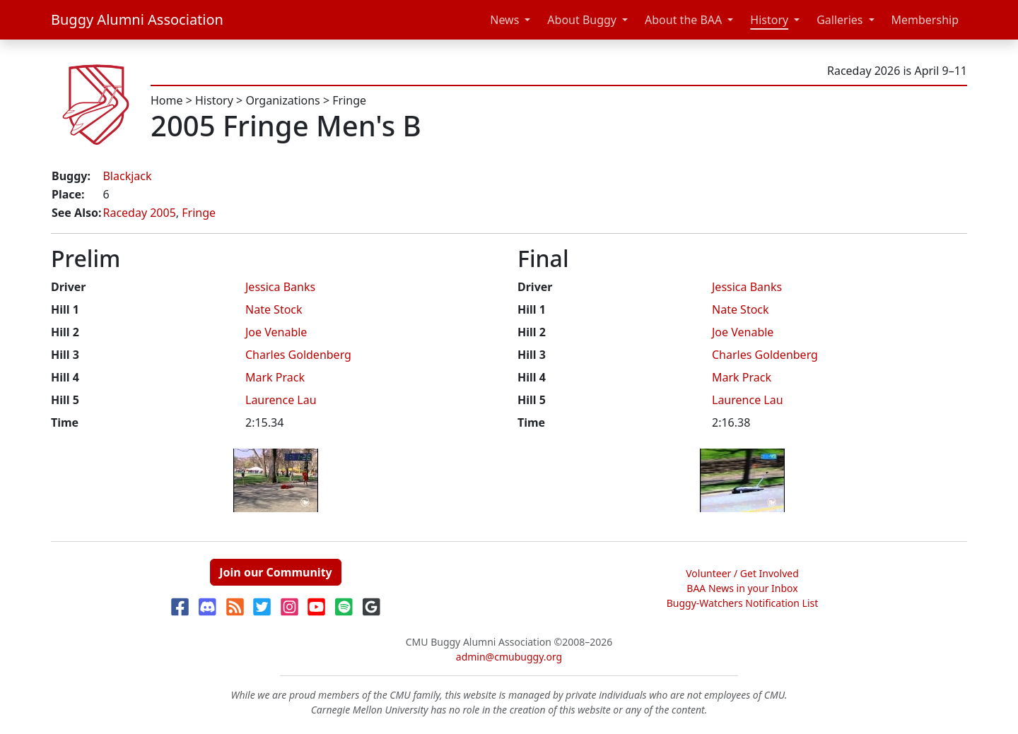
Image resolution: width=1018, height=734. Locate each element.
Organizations (282, 100)
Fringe (349, 100)
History (769, 20)
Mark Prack (275, 377)
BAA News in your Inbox (741, 588)
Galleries (839, 20)
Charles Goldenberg (298, 354)
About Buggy (581, 20)
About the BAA (683, 20)
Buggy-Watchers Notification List (743, 603)
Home (167, 100)
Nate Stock (274, 309)
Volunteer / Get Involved (742, 573)
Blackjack (127, 176)
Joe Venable (276, 332)
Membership (925, 20)
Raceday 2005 (139, 212)
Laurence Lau (281, 400)
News (504, 20)
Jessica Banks (280, 287)
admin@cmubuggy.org (509, 656)
